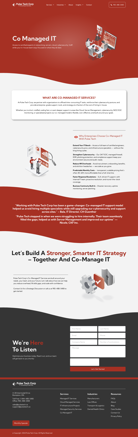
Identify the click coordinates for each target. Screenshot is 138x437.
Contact (89, 5)
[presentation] (84, 362)
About (71, 5)
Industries (61, 5)
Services (50, 5)
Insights (79, 5)
